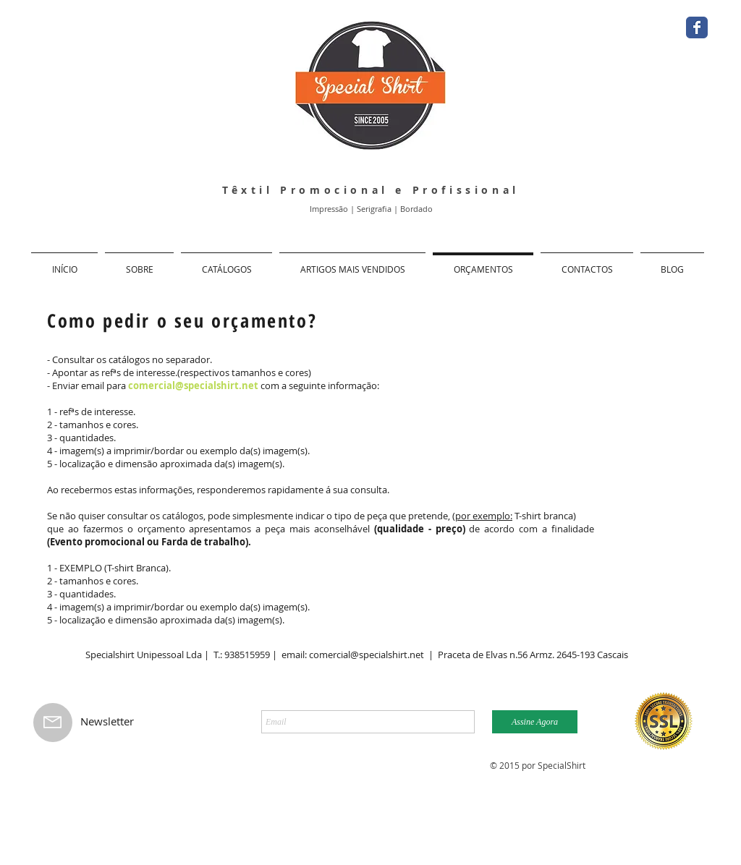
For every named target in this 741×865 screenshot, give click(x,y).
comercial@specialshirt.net (193, 385)
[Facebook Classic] (697, 27)
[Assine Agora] (534, 721)
